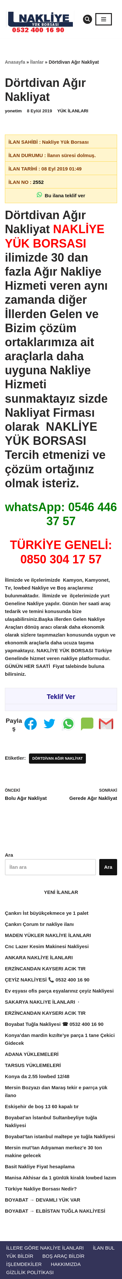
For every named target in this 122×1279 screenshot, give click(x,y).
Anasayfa (15, 62)
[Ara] (87, 19)
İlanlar (37, 62)
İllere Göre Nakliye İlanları (45, 1248)
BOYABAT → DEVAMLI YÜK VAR (42, 1200)
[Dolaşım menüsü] (103, 19)
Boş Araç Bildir (63, 1256)
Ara (9, 855)
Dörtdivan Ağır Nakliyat (57, 758)
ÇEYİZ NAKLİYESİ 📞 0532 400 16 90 (47, 979)
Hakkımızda (66, 1264)
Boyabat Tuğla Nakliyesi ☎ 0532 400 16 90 (54, 1024)
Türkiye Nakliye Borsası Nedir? (41, 1188)
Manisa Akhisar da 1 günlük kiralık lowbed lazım (60, 1177)
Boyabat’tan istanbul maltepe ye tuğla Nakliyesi (60, 1136)
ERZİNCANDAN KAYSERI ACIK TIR (46, 968)
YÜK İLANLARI (72, 110)
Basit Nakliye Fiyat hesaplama (40, 1166)
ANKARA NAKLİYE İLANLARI (39, 957)
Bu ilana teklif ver (61, 195)
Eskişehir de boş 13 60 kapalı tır (42, 1106)
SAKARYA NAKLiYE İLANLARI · (43, 1002)
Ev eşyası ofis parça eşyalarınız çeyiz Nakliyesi (59, 991)
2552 (38, 182)
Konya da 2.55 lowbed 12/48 (37, 1076)
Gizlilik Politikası (30, 1272)
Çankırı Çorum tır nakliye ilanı (39, 924)
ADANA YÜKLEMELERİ (32, 1054)
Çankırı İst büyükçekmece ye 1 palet (46, 913)
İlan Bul (104, 1248)
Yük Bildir (19, 1256)
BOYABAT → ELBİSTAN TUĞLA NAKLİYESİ (55, 1211)
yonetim (13, 110)
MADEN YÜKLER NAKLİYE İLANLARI (48, 935)
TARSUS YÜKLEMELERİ (33, 1065)
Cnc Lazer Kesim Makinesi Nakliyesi (47, 946)
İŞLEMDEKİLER (24, 1264)
